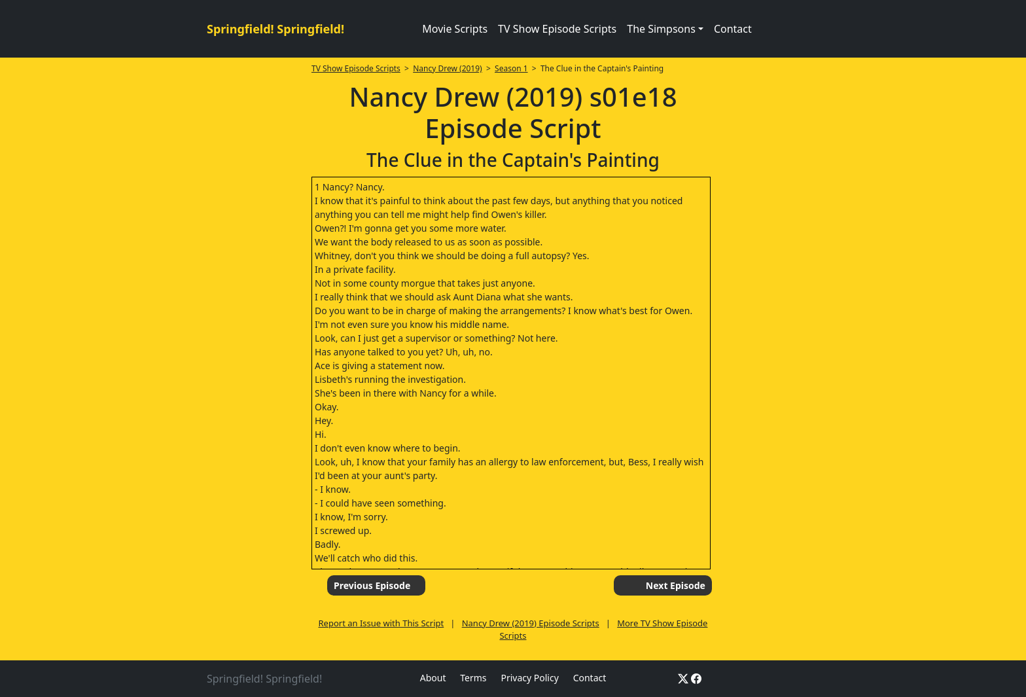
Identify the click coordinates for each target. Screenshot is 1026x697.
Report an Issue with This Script (381, 623)
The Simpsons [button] (661, 29)
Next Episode (675, 585)
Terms (473, 677)
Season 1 (511, 68)
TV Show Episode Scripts (557, 29)
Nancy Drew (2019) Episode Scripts (530, 623)
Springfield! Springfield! (275, 29)
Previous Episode (372, 585)
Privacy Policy (529, 677)
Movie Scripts (454, 29)
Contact (733, 29)
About (433, 677)
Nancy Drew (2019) (447, 68)
